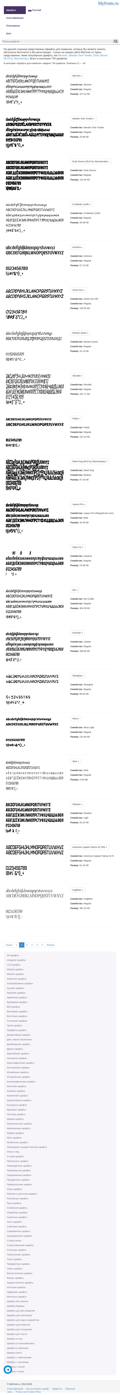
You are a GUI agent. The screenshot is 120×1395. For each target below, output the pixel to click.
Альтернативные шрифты (20, 983)
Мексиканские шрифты (18, 1128)
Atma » (75, 718)
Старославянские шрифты (20, 1245)
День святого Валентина (19, 1039)
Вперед (50, 945)
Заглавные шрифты (17, 1058)
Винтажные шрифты (17, 1011)
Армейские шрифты (17, 997)
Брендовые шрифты (17, 1002)
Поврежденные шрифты (19, 1166)
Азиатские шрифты (16, 979)
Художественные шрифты (20, 1282)
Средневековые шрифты (19, 1236)
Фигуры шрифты (15, 1278)
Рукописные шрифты (17, 1198)
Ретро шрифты (14, 1189)
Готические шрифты (17, 1021)
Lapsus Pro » (78, 504)
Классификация (14, 18)
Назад (9, 945)
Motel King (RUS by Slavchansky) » (89, 461)
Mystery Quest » (80, 333)
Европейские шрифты (18, 1053)
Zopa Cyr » (77, 547)
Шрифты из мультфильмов (20, 1343)
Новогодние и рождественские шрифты (27, 1147)
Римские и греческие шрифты (22, 1194)
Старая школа (14, 1240)
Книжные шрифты (16, 1091)
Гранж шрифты (14, 1025)
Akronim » (77, 75)
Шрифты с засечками (17, 1362)
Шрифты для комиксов (18, 1324)
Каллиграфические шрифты (21, 1081)
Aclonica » (77, 247)
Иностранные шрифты (18, 1067)
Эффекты (57, 1389)
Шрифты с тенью (15, 1371)
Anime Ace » (78, 290)
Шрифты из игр (14, 1338)
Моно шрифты (14, 1137)
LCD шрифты (13, 965)
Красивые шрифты (16, 1109)
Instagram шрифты (16, 960)
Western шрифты (15, 974)
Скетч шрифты (14, 1222)
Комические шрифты (17, 1095)
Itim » (75, 590)
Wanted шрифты (15, 969)
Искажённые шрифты (18, 1072)
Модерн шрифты (15, 1133)
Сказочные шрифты (17, 1217)
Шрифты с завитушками (19, 1357)
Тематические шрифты (18, 1254)
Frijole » (76, 418)
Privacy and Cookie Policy (28, 1392)
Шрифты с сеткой (16, 1367)
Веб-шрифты (13, 1007)
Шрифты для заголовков (19, 1315)
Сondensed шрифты (17, 1208)
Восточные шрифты (17, 1016)
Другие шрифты (15, 1049)
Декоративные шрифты (19, 1035)
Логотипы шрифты (16, 1114)
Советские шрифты (17, 1226)
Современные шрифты (18, 1231)
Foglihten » (77, 890)
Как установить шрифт (37, 1389)
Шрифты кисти (14, 1353)
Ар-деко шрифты (15, 988)
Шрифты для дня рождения (21, 1310)
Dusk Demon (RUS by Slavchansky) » (90, 161)
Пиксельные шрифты (17, 1161)
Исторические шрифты (18, 1077)
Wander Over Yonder (80, 55)
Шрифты (11, 10)
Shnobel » (77, 375)
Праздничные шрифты (18, 1180)
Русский (34, 10)
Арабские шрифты (16, 993)
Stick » (75, 761)
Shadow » (77, 804)
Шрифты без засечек (17, 1301)
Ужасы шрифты (15, 1268)
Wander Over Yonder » (83, 118)
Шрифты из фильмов (17, 1348)
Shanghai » (77, 675)
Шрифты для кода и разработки (23, 1320)
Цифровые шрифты (17, 1292)
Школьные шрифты (17, 1296)
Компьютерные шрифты (19, 1100)
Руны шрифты (14, 1203)
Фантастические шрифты (19, 1273)
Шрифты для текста (17, 1334)
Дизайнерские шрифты (18, 1044)
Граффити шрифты (17, 1030)
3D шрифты (13, 955)
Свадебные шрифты (17, 1212)
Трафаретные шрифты (18, 1264)
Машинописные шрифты (19, 1123)
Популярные (13, 25)
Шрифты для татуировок (19, 1329)
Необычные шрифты (17, 1142)
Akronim (62, 55)
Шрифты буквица (15, 1306)
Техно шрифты (14, 1259)
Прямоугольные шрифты (19, 1184)
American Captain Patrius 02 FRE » (89, 847)
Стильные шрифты (16, 1250)
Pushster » (77, 633)
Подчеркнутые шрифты (19, 1170)
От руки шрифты (15, 1156)
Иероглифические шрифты (20, 1063)
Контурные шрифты (17, 1105)
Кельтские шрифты (16, 1086)
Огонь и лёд (13, 1152)
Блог (8, 33)
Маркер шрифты (15, 1119)
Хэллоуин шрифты (16, 1287)
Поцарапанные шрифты (19, 1175)
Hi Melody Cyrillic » (81, 204)
